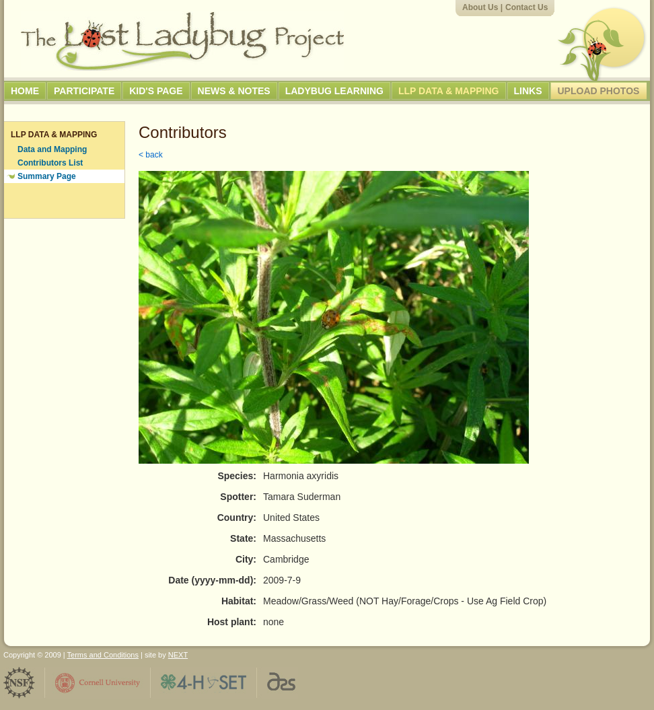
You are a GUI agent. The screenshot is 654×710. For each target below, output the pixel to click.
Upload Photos (599, 90)
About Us (480, 7)
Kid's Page (155, 90)
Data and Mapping (52, 149)
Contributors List (50, 163)
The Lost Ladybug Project (182, 41)
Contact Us (526, 7)
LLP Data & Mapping (448, 90)
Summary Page (46, 176)
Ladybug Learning (334, 90)
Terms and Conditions (103, 655)
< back (151, 154)
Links (528, 90)
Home (25, 90)
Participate (84, 90)
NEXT (178, 655)
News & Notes (234, 90)
